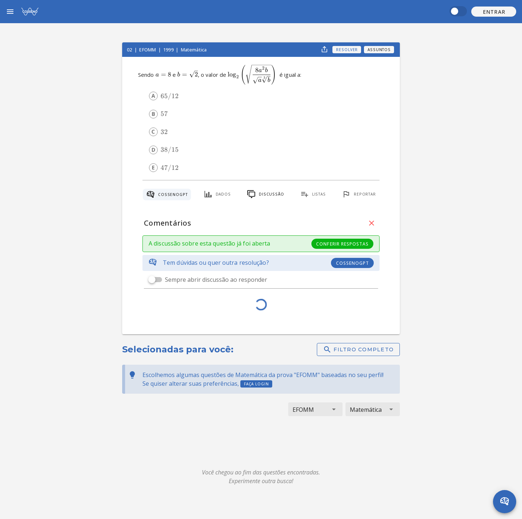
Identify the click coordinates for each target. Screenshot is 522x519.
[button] (493, 12)
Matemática (194, 49)
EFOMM (148, 49)
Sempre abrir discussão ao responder (216, 279)
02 (130, 49)
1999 (169, 49)
